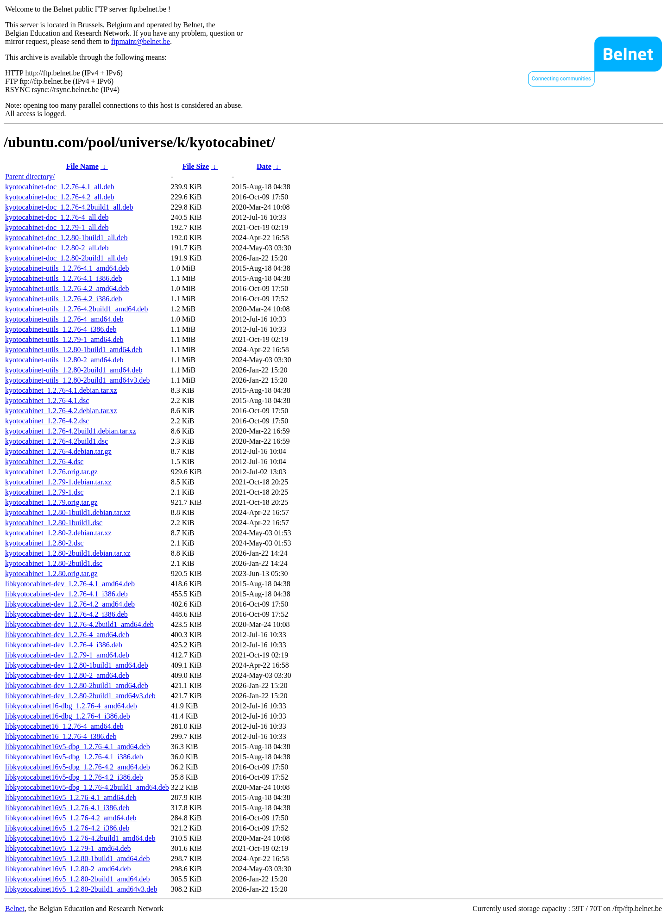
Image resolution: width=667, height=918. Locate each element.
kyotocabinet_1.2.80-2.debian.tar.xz (58, 533)
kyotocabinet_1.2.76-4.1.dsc (47, 400)
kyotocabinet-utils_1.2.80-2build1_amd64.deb (73, 370)
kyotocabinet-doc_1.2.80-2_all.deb (57, 248)
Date (264, 166)
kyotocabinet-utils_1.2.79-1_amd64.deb (64, 339)
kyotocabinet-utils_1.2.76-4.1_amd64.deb (67, 268)
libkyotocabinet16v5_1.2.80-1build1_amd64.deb (77, 858)
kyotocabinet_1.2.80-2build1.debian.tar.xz (68, 553)
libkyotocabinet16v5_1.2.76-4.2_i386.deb (67, 828)
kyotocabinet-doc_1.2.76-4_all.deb (57, 217)
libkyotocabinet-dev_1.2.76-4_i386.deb (63, 645)
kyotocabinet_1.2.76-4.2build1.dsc (56, 441)
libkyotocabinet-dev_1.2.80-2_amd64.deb (67, 675)
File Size (195, 166)
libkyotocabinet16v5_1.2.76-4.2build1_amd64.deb (80, 838)
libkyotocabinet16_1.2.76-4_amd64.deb (64, 726)
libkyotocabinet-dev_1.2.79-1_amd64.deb (67, 655)
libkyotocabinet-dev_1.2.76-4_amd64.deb (67, 635)
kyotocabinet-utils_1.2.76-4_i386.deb (60, 329)
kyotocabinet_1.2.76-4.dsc (44, 461)
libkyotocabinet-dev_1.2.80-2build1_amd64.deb (76, 685)
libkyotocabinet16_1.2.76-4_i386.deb (60, 736)
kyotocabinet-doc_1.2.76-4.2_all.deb (59, 197)
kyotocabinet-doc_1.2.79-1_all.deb (57, 227)
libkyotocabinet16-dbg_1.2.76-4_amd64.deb (71, 706)
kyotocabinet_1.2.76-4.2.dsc (47, 421)
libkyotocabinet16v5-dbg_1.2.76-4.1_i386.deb (74, 757)
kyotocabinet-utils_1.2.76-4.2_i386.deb (63, 299)
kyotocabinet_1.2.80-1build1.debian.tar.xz (68, 512)
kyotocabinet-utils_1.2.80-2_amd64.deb (64, 360)
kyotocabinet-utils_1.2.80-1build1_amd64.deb (73, 350)
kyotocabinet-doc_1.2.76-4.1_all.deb (59, 187)
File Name (82, 166)
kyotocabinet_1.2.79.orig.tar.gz (51, 502)
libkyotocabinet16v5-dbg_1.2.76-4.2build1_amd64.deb (87, 787)
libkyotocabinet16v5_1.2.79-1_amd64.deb (68, 848)
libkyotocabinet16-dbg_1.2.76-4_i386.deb (67, 716)
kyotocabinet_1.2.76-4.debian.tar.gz (58, 451)
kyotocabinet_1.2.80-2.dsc (44, 543)
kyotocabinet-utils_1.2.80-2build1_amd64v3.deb (77, 380)
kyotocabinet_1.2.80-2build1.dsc (53, 563)
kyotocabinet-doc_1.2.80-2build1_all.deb (66, 258)
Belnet (15, 908)
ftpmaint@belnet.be (140, 41)
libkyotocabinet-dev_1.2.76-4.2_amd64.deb (70, 604)
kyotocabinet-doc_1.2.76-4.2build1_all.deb (69, 207)
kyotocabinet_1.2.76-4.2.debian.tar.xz (61, 411)
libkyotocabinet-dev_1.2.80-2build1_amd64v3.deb (80, 696)
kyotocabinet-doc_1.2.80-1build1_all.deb (66, 238)
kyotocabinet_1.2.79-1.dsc (44, 492)
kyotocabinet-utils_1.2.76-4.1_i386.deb (63, 278)
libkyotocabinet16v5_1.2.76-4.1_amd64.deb (71, 797)
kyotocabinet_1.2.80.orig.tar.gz (51, 573)
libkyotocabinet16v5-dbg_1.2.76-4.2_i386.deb (74, 777)
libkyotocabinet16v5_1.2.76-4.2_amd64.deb (71, 818)
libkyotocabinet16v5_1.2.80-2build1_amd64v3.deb (81, 889)
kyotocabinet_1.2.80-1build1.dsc (53, 523)
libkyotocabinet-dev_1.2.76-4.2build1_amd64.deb (79, 624)
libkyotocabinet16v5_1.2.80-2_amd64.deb (68, 869)
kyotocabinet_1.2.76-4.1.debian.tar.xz (61, 390)
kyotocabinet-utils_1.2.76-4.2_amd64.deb (67, 288)
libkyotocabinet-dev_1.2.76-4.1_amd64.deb (70, 584)
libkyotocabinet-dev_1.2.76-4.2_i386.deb (66, 614)
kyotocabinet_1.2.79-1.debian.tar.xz (58, 482)
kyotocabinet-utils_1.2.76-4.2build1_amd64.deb (76, 309)
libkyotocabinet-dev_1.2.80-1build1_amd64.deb (76, 665)
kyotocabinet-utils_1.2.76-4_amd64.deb (64, 319)
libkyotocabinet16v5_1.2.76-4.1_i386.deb (67, 808)
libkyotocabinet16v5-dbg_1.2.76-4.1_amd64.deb (77, 747)
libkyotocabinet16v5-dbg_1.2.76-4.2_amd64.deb (77, 767)
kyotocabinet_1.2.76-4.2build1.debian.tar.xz (70, 431)
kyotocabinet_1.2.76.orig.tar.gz (51, 472)
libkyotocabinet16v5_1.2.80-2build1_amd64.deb (77, 879)
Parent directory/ (30, 176)
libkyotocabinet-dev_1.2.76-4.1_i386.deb (66, 594)
